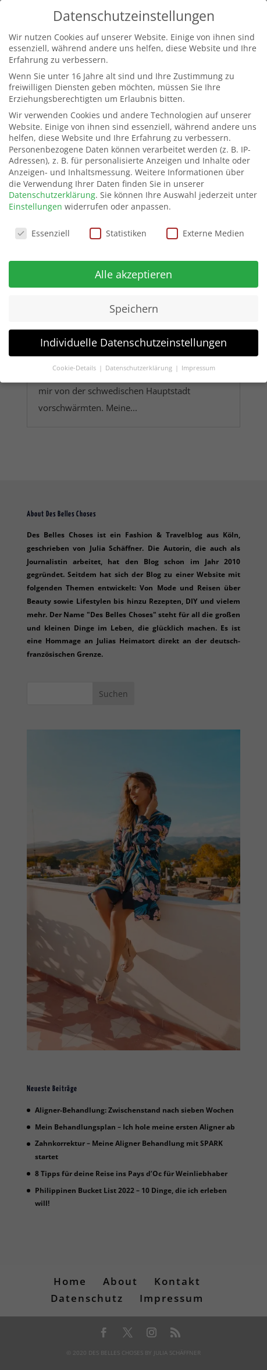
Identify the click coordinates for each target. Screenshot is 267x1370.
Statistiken (118, 230)
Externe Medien (205, 230)
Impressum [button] (198, 365)
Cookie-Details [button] (75, 365)
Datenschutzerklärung (52, 191)
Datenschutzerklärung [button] (139, 365)
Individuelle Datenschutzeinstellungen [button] (133, 339)
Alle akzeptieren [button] (133, 271)
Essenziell (42, 230)
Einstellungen (35, 203)
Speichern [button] (133, 305)
